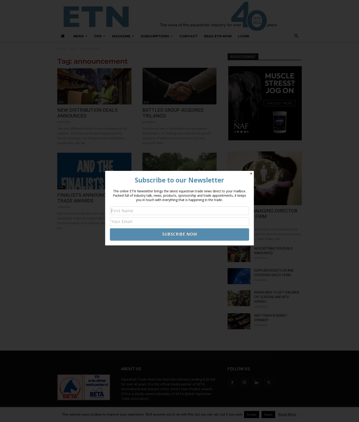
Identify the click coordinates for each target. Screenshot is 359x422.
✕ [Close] (251, 173)
